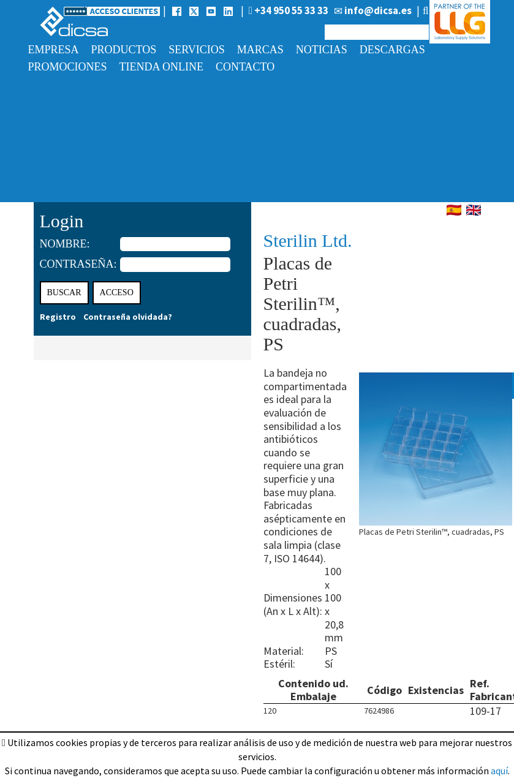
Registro (58, 316)
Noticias (321, 49)
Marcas (260, 49)
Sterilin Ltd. (307, 240)
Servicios (196, 49)
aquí (499, 770)
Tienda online (161, 67)
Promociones (67, 67)
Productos (124, 49)
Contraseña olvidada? (127, 316)
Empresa (53, 49)
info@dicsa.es (373, 10)
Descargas (392, 49)
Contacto (245, 67)
